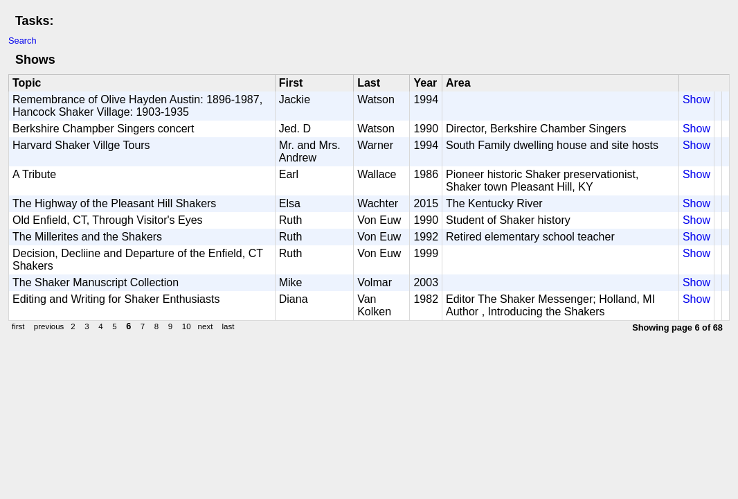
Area (458, 83)
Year (425, 83)
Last (368, 83)
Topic (26, 83)
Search (22, 40)
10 (186, 326)
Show (696, 99)
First (291, 83)
